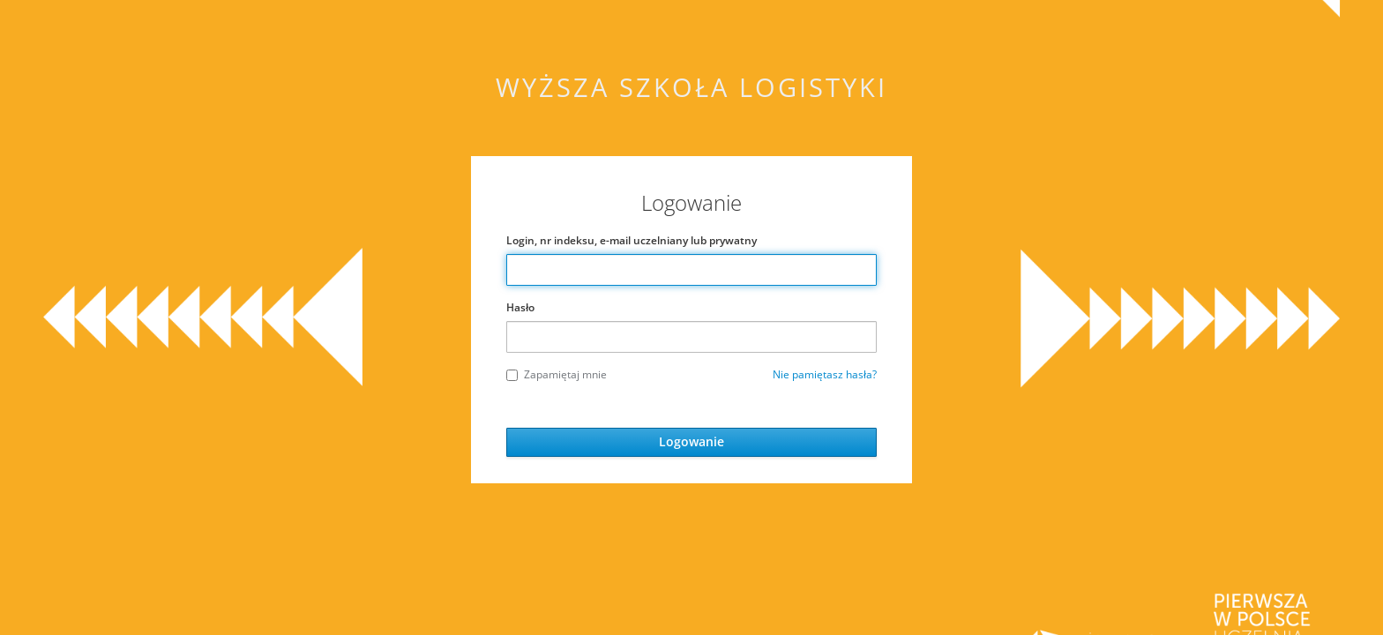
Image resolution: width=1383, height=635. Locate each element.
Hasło (520, 307)
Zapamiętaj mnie (556, 374)
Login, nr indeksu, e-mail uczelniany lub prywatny (631, 240)
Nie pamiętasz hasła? (825, 374)
